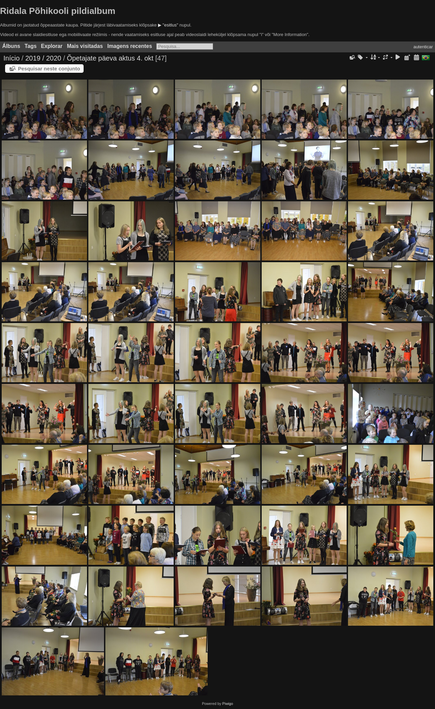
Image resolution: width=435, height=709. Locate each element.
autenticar (423, 46)
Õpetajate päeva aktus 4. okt (110, 58)
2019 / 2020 (43, 58)
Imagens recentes (129, 46)
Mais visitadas (85, 46)
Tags (30, 46)
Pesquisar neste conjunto (49, 68)
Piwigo (227, 704)
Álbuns (11, 46)
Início (11, 58)
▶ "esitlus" (168, 25)
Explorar (52, 46)
